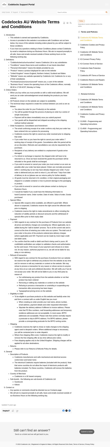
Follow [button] (82, 21)
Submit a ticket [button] (86, 432)
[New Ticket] (86, 432)
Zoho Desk (68, 444)
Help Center (6, 12)
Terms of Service (78, 444)
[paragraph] (37, 218)
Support (15, 12)
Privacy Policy (89, 444)
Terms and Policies (27, 12)
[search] (82, 12)
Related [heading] (88, 99)
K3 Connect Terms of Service (92, 64)
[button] (106, 4)
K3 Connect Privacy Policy (91, 59)
